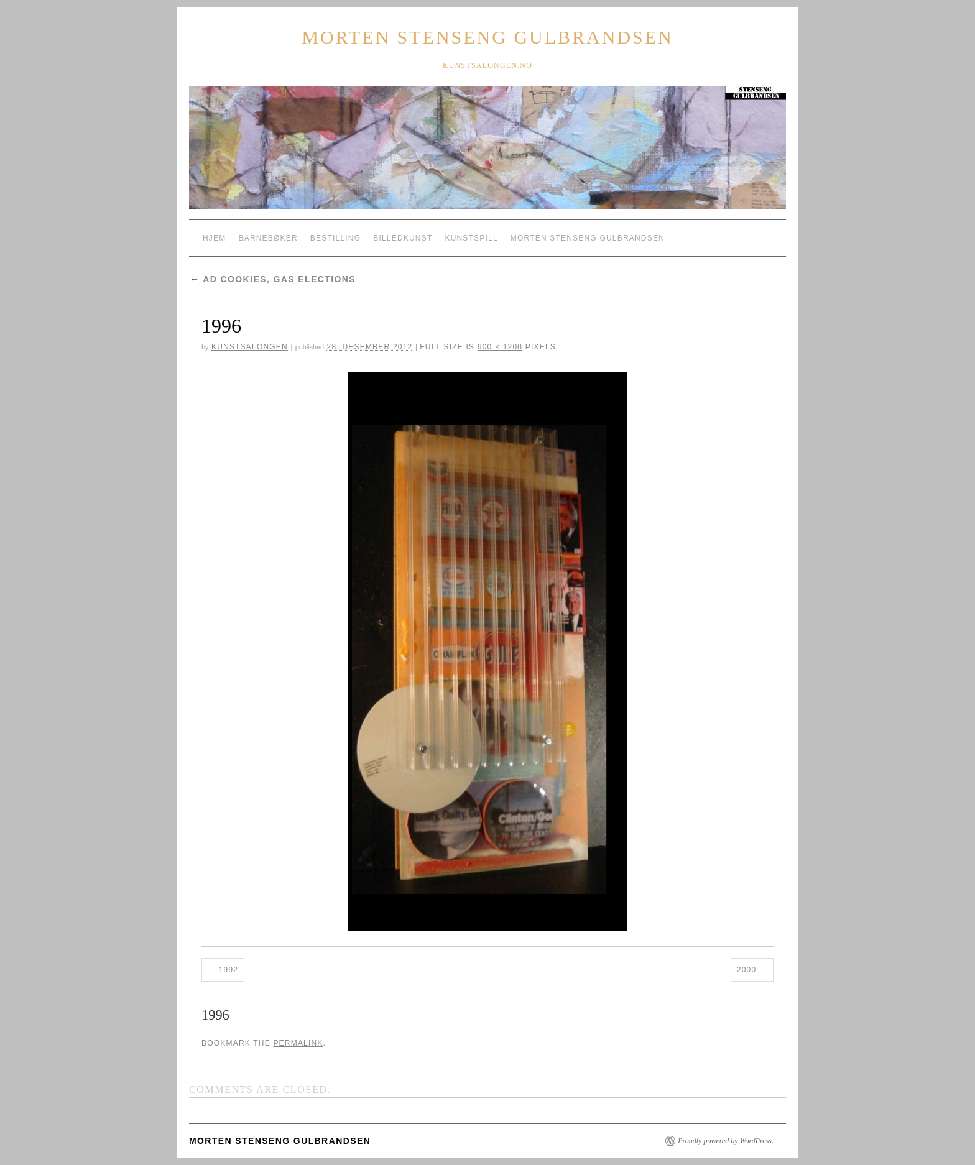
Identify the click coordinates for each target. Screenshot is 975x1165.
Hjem (214, 238)
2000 (747, 969)
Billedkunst (402, 238)
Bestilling (335, 238)
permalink (298, 1043)
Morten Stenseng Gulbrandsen (487, 37)
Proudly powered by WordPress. (726, 1140)
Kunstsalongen (249, 347)
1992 (229, 969)
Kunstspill (471, 238)
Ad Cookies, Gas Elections (272, 279)
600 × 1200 (500, 347)
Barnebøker (267, 238)
